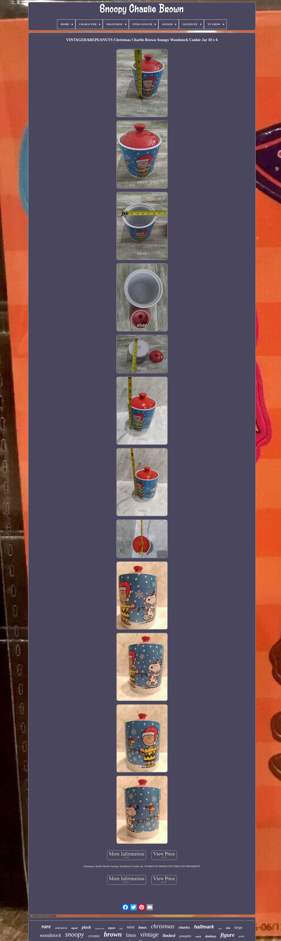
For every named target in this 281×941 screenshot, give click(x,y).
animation (61, 927)
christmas (163, 926)
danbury (210, 936)
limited (169, 935)
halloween (99, 928)
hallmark (204, 926)
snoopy (74, 934)
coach (198, 936)
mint (130, 927)
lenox (143, 927)
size (228, 927)
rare (46, 926)
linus (131, 935)
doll (121, 928)
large (238, 927)
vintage (149, 934)
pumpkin (185, 936)
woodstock (50, 935)
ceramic (94, 936)
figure (227, 935)
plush (86, 927)
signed (74, 928)
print (241, 936)
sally (220, 928)
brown (113, 934)
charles (184, 927)
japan (111, 927)
